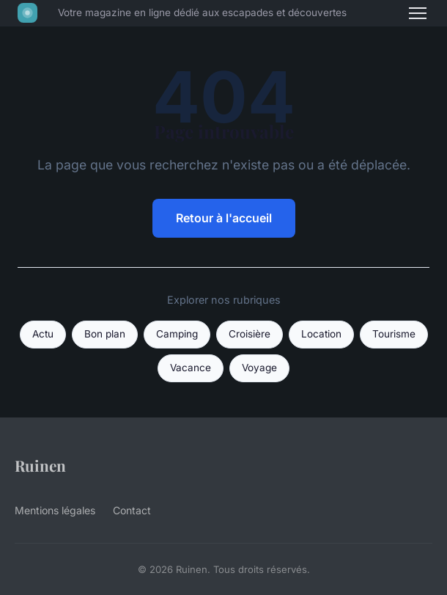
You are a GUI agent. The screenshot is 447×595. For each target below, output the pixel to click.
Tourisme (393, 334)
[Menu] (417, 13)
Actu (42, 334)
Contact (132, 510)
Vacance (190, 367)
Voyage (259, 367)
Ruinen (40, 465)
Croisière (249, 334)
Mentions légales (55, 510)
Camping (177, 334)
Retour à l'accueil (224, 218)
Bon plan (104, 334)
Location (321, 334)
